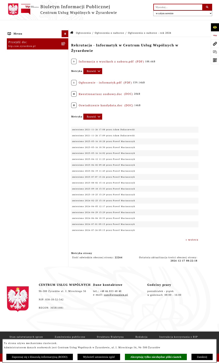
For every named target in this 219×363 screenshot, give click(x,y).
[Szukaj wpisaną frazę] (207, 7)
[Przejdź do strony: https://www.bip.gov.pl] (215, 35)
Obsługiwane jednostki (25, 59)
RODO (12, 100)
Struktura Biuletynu (110, 336)
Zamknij (202, 357)
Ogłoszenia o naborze (109, 23)
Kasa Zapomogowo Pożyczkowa (31, 250)
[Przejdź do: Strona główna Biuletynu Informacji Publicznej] (72, 23)
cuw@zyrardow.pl (116, 294)
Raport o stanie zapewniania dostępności (30, 109)
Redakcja (15, 65)
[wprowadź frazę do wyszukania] (178, 7)
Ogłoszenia (16, 117)
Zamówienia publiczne (70, 336)
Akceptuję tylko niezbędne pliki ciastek (155, 357)
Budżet (13, 93)
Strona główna (19, 31)
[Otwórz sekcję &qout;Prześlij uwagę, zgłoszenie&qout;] (215, 52)
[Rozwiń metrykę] (92, 62)
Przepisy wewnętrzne (24, 86)
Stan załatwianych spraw (26, 336)
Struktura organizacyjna (26, 45)
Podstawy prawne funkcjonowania (34, 79)
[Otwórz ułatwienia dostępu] (215, 27)
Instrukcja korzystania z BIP (30, 72)
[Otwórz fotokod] (215, 60)
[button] (65, 52)
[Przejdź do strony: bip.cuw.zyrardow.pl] (215, 44)
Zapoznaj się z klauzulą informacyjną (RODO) (39, 357)
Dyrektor (14, 52)
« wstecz (192, 230)
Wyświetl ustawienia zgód (99, 357)
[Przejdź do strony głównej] (62, 9)
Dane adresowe (19, 38)
